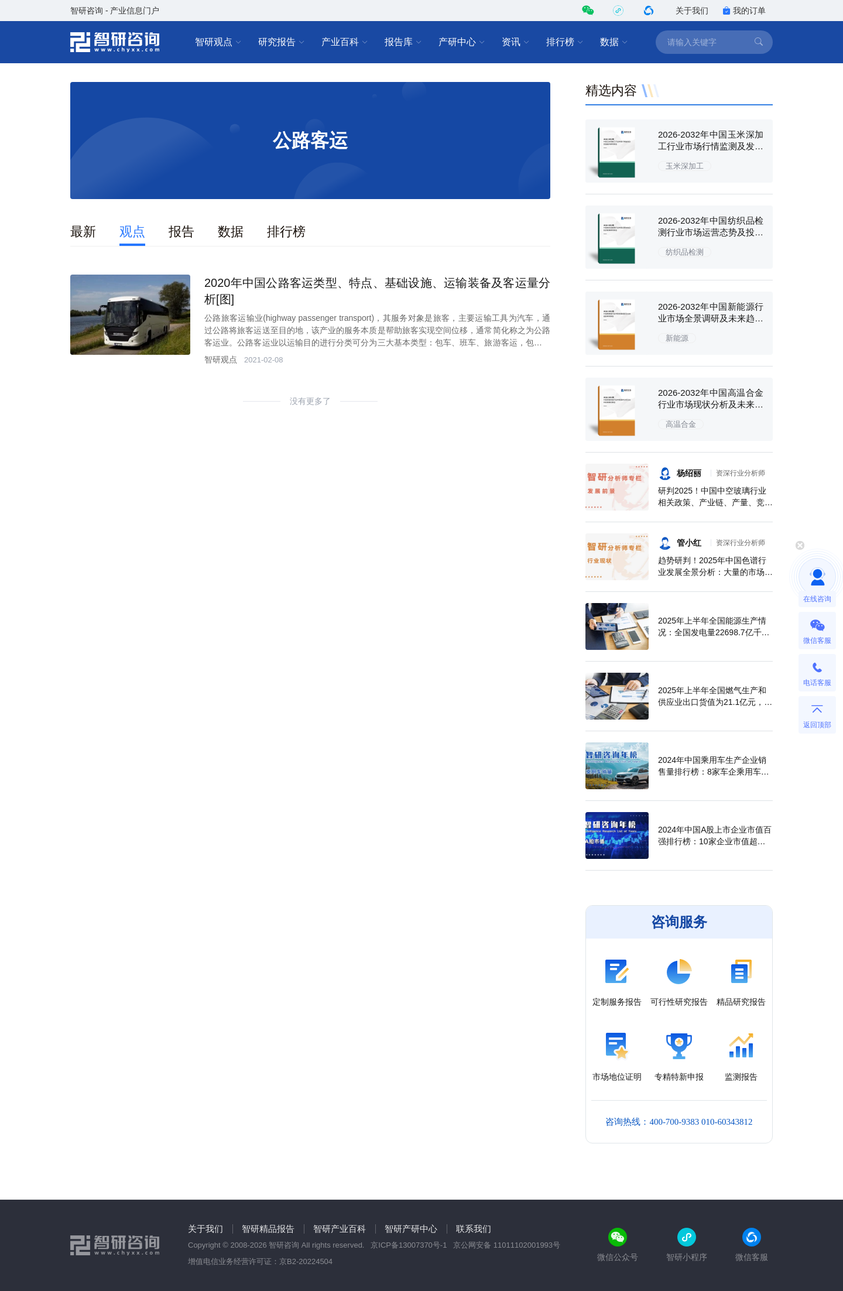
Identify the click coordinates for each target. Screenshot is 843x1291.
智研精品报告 (268, 1229)
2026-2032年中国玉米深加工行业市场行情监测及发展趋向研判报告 (710, 146)
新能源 (677, 338)
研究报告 (281, 42)
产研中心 (461, 42)
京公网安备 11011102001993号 (506, 1245)
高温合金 (681, 424)
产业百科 (344, 42)
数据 (614, 42)
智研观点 (218, 42)
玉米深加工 (685, 166)
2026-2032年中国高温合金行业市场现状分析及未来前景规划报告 (710, 404)
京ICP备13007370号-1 (409, 1245)
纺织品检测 (685, 252)
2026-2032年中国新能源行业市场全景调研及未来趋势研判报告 (710, 318)
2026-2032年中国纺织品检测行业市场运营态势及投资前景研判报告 (710, 232)
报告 (181, 231)
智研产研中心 (411, 1229)
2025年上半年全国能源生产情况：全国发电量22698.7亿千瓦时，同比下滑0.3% (714, 632)
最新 (83, 231)
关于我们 (692, 10)
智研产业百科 (339, 1229)
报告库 (403, 42)
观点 (132, 231)
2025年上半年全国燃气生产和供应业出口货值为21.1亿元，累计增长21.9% (715, 702)
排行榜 (565, 42)
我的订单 (744, 10)
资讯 (516, 42)
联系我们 (473, 1229)
